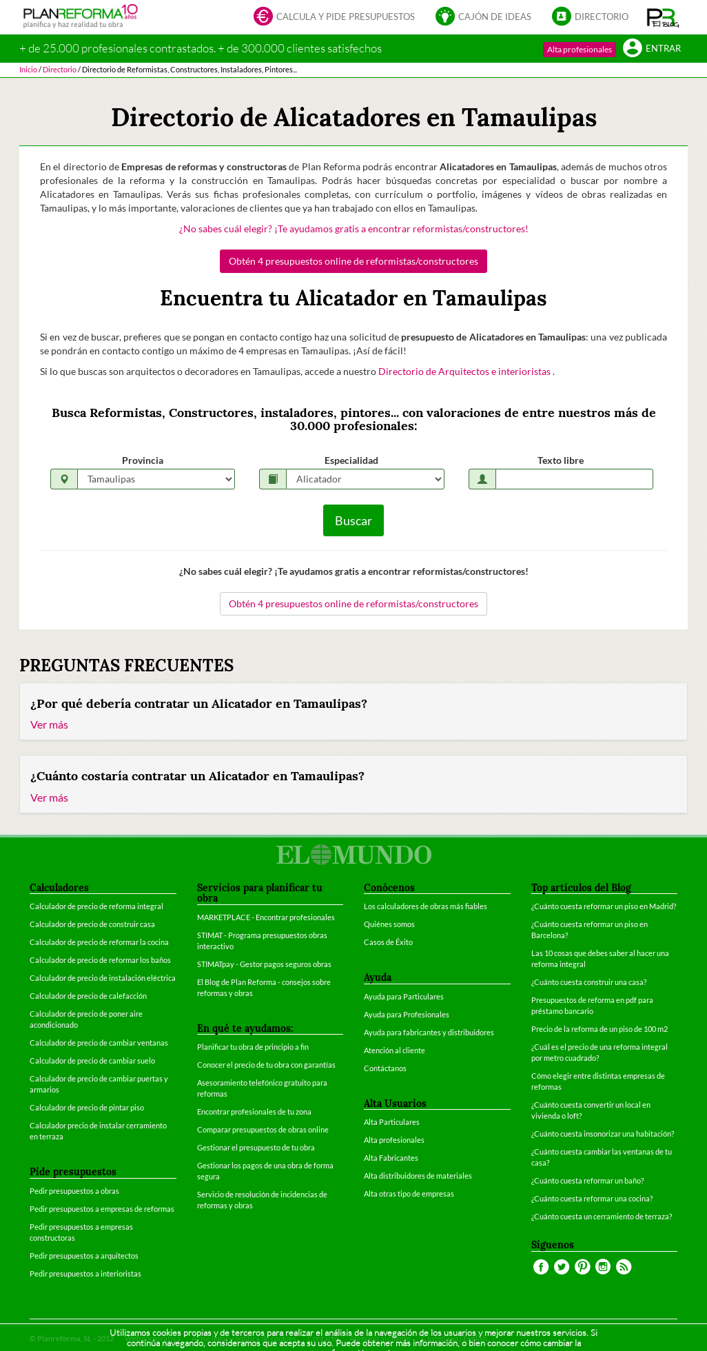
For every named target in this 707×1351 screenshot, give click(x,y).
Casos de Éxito (388, 941)
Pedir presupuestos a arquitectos (84, 1255)
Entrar (652, 49)
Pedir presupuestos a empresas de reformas (102, 1208)
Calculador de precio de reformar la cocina (99, 941)
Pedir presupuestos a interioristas (85, 1273)
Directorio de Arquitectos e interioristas (465, 371)
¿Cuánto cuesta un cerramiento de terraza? (601, 1216)
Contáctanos (385, 1068)
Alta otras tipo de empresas (409, 1193)
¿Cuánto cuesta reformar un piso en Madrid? (603, 906)
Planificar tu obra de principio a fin (253, 1046)
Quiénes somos (389, 924)
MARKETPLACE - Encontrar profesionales (266, 917)
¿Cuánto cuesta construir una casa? (588, 981)
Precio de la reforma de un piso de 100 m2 (599, 1028)
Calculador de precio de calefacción (88, 995)
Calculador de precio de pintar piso (87, 1107)
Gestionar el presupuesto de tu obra (256, 1147)
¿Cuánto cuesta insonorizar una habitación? (602, 1133)
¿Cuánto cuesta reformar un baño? (587, 1180)
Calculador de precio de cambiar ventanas (99, 1042)
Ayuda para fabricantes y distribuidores (429, 1032)
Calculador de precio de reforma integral (96, 906)
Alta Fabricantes (391, 1157)
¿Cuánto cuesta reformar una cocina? (592, 1198)
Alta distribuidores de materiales (418, 1175)
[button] (663, 17)
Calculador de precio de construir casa (92, 924)
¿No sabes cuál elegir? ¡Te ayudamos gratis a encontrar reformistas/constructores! (354, 228)
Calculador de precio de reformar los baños (100, 959)
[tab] (353, 712)
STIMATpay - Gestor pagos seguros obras (264, 963)
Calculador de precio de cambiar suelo (92, 1060)
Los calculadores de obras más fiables (425, 906)
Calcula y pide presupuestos (334, 17)
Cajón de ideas (483, 17)
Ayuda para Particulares (404, 996)
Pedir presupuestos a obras (74, 1190)
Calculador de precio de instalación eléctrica (103, 977)
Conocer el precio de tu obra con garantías (266, 1064)
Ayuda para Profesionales (406, 1014)
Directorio (590, 17)
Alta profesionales (579, 49)
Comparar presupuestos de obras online (263, 1129)
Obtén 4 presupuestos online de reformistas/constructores (353, 261)
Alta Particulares (392, 1121)
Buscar (353, 520)
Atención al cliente (394, 1050)
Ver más (49, 724)
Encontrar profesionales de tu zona (254, 1111)
